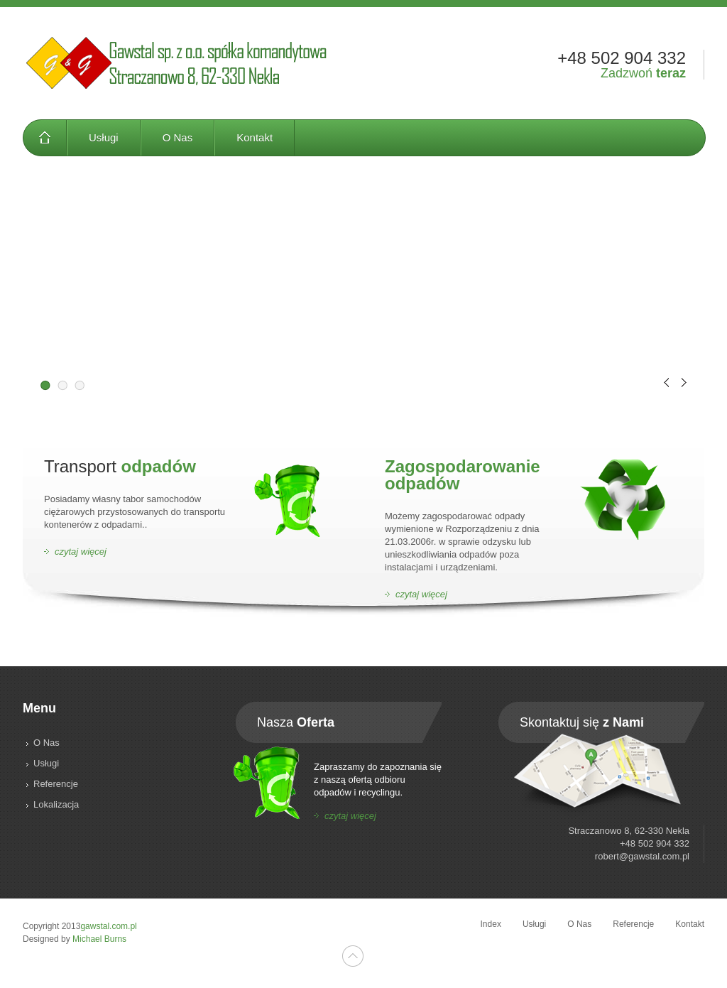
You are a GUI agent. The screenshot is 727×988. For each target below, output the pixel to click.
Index (44, 138)
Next (684, 382)
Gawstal (177, 63)
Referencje (55, 783)
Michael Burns (99, 939)
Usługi (104, 137)
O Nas (178, 137)
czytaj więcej (80, 551)
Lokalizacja (56, 804)
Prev (666, 382)
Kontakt (254, 137)
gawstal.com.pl (108, 926)
